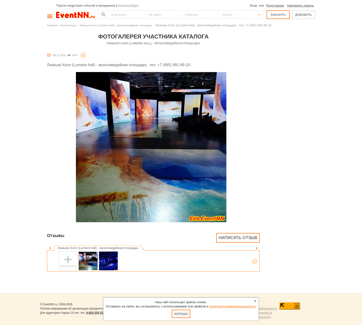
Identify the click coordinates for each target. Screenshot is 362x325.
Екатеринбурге (128, 5)
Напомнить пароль (300, 5)
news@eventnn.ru (265, 308)
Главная (52, 25)
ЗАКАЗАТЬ (278, 14)
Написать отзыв (238, 237)
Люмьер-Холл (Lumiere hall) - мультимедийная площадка (116, 25)
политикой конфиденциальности (232, 306)
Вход (253, 5)
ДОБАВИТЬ (303, 14)
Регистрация (275, 5)
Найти (102, 14)
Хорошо (181, 314)
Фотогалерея (68, 25)
